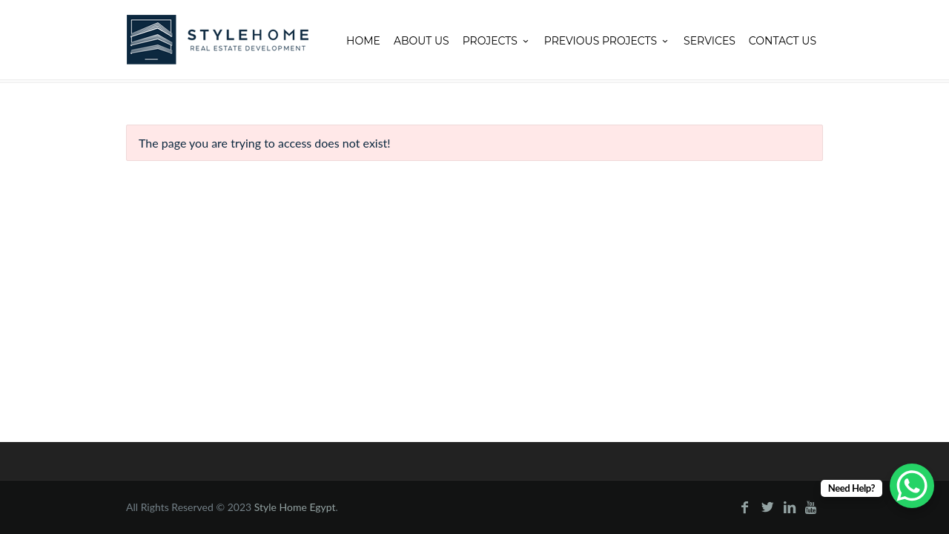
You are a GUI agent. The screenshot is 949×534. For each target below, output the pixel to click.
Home (363, 40)
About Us (421, 40)
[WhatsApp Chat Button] (912, 486)
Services (709, 40)
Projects (497, 40)
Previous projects (607, 40)
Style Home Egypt (295, 507)
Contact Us (782, 40)
